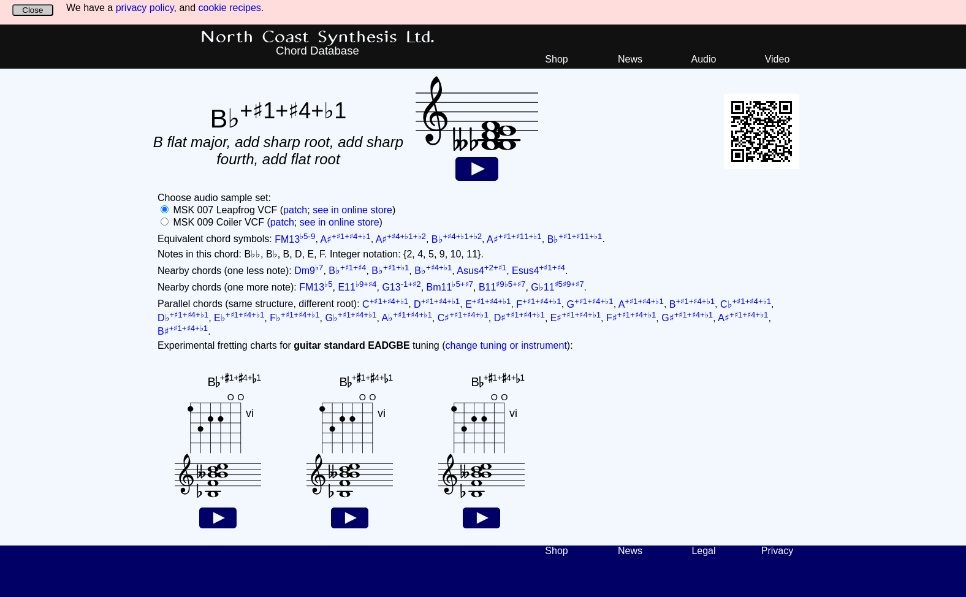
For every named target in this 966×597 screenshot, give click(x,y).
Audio (704, 59)
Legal (703, 551)
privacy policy (145, 7)
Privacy (777, 551)
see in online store (352, 210)
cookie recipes (230, 7)
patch (295, 210)
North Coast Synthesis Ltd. (317, 37)
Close (32, 10)
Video (777, 59)
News (630, 59)
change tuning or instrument (505, 345)
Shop (556, 59)
